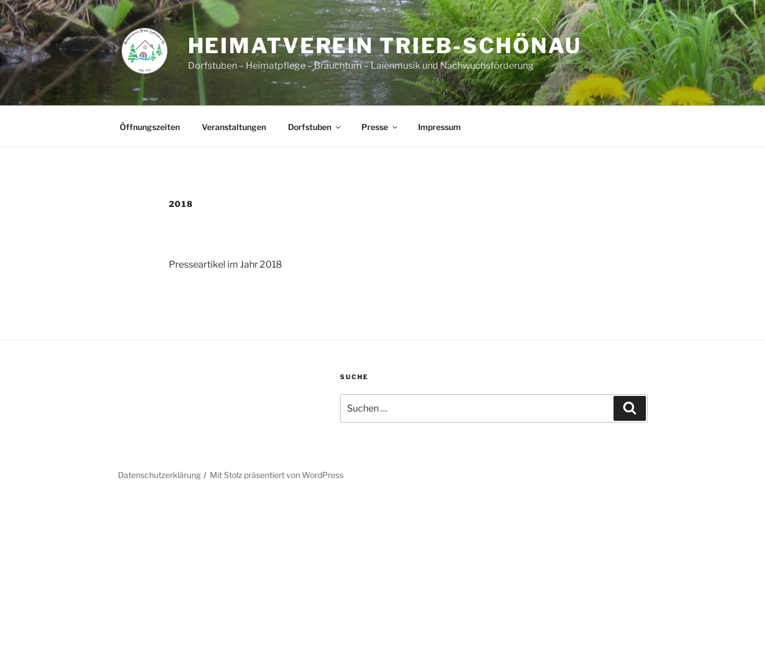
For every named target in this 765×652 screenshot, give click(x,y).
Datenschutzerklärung (159, 475)
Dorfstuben (315, 127)
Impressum (439, 127)
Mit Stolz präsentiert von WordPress (276, 475)
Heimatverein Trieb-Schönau (385, 45)
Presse (380, 127)
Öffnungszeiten (150, 127)
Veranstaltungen (234, 127)
